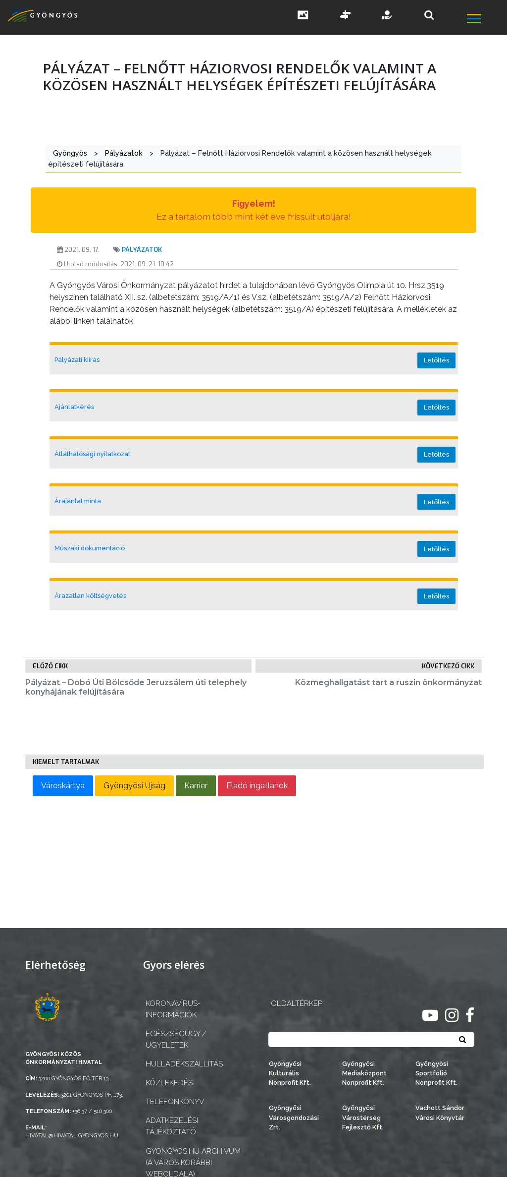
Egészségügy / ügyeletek (176, 1039)
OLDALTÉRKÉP (296, 1003)
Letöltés (436, 360)
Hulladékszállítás (184, 1063)
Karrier (195, 785)
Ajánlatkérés (74, 407)
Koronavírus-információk (173, 1009)
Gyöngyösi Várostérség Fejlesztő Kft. (363, 1117)
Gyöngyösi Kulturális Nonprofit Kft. (290, 1073)
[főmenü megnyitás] (486, 19)
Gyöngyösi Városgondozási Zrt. (294, 1117)
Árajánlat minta (77, 501)
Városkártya (63, 785)
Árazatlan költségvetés (90, 595)
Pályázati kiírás (77, 359)
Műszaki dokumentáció (89, 548)
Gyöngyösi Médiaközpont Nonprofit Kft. (364, 1073)
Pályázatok (142, 249)
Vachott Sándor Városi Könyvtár (439, 1112)
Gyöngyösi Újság (134, 785)
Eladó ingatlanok (257, 785)
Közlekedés (169, 1082)
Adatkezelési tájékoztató (172, 1126)
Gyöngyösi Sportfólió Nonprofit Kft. (436, 1073)
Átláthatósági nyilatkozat (92, 454)
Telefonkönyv (175, 1101)
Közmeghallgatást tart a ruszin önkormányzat (388, 682)
